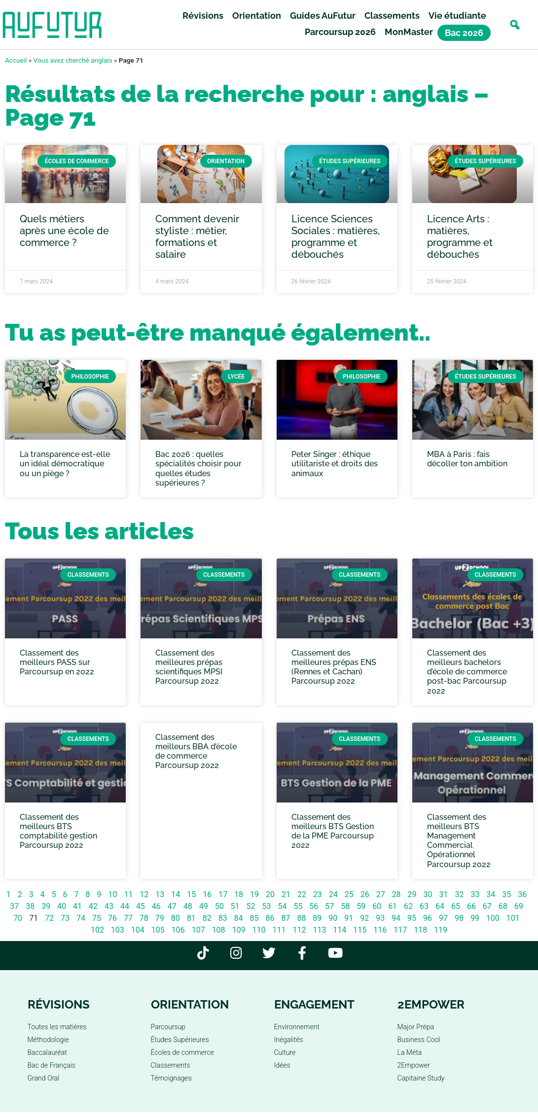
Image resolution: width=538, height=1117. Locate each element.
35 (506, 894)
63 (424, 906)
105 (158, 930)
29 (412, 894)
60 (376, 906)
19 (254, 894)
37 (14, 906)
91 (348, 918)
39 (45, 906)
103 (117, 930)
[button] (514, 25)
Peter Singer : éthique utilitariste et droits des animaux (334, 464)
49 (203, 906)
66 (471, 906)
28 (396, 894)
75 (96, 918)
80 (175, 918)
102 (97, 930)
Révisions (202, 15)
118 (420, 930)
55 (297, 906)
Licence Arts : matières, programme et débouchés (460, 236)
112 (299, 930)
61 (392, 906)
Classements (392, 15)
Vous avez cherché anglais (73, 60)
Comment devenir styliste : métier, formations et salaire (197, 236)
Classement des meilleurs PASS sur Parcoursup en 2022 (57, 662)
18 (238, 894)
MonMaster (409, 32)
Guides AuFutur (323, 15)
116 (380, 930)
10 (112, 894)
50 (219, 906)
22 (301, 894)
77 (128, 918)
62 (408, 906)
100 (493, 918)
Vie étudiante (457, 15)
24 (333, 894)
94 (396, 918)
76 (112, 918)
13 (159, 894)
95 (411, 918)
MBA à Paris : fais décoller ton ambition (467, 459)
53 (266, 906)
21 (286, 894)
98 (459, 918)
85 (254, 918)
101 (513, 918)
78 (144, 918)
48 (187, 906)
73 (65, 918)
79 (159, 918)
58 (345, 906)
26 (364, 894)
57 (329, 906)
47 (172, 906)
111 (279, 930)
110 (259, 930)
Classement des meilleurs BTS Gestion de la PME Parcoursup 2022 (332, 831)
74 (80, 918)
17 (222, 894)
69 (518, 906)
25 (349, 894)
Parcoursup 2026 (340, 32)
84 (238, 918)
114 (339, 930)
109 (239, 930)
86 (269, 918)
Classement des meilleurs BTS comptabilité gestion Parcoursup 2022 (58, 831)
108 (218, 930)
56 (313, 906)
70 (17, 918)
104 (137, 930)
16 (207, 894)
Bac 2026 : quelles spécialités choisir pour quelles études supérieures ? (198, 469)
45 (140, 906)
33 (474, 894)
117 (400, 930)
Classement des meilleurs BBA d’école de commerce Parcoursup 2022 (196, 751)
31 (443, 894)
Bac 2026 (464, 33)
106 (178, 930)
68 (503, 906)
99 (474, 918)
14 (175, 894)
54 (282, 906)
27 (380, 894)
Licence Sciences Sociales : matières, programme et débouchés (335, 236)
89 (317, 918)
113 (319, 930)
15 (191, 894)
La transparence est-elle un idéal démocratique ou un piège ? (65, 464)
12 (144, 894)
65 (455, 906)
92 (364, 918)
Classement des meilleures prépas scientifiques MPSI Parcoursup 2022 (188, 667)
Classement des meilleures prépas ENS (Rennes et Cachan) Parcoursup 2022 (333, 667)
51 (235, 906)
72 (49, 918)
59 (361, 906)
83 (222, 918)
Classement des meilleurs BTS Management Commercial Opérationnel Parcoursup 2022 (459, 840)
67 (487, 906)
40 (61, 906)
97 (443, 918)
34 (490, 894)
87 (285, 918)
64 (439, 906)
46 (156, 906)
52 (251, 906)
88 (301, 918)
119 (440, 930)
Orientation (256, 15)
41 (77, 906)
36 (522, 894)
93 (380, 918)
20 (270, 894)
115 (359, 930)
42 (93, 906)
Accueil (16, 60)
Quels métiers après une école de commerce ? (64, 230)
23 (317, 894)
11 (128, 894)
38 (30, 906)
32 (459, 894)
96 (427, 918)
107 (198, 930)
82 (207, 918)
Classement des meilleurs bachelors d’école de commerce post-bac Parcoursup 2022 (467, 672)
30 (428, 894)
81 (191, 918)
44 (124, 906)
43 (109, 906)
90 (332, 918)
